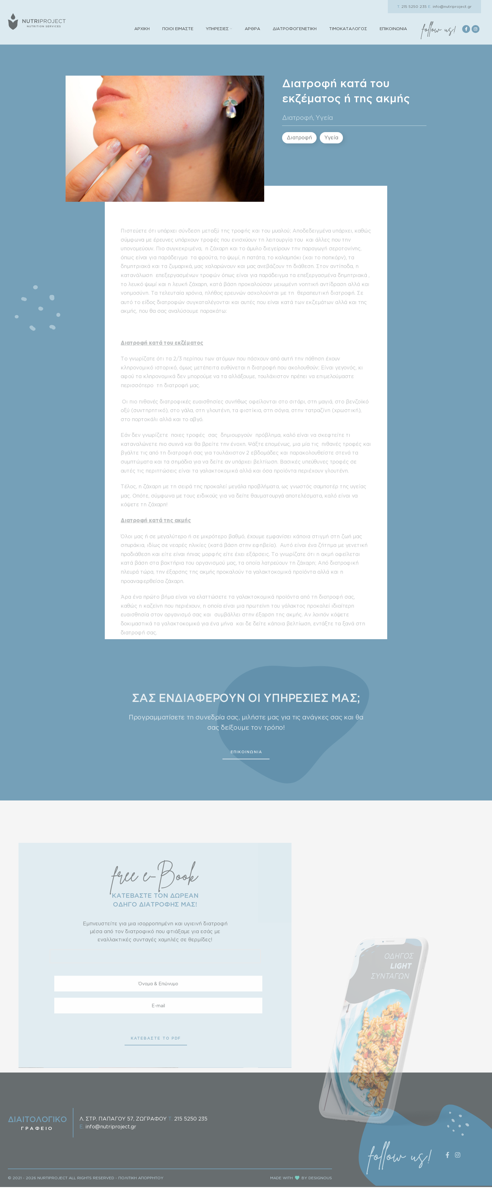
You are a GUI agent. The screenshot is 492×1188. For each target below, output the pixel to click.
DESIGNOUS (320, 1179)
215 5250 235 (412, 6)
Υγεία (324, 118)
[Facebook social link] (466, 30)
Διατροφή (297, 118)
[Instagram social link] (475, 30)
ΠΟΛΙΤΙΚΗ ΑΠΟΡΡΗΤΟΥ (140, 1179)
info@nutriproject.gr (450, 6)
